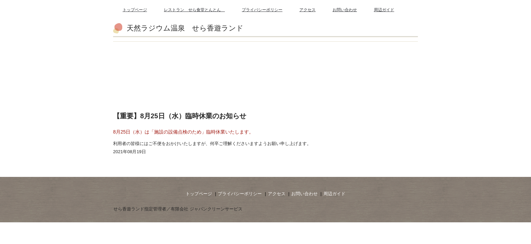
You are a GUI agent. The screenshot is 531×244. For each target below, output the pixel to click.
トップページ (135, 9)
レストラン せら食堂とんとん (194, 9)
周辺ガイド (384, 9)
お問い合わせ (345, 9)
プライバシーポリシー (262, 9)
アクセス (307, 9)
